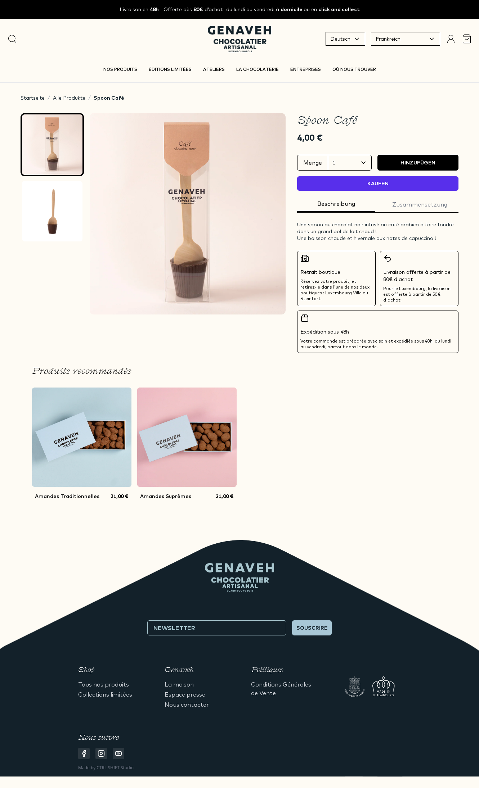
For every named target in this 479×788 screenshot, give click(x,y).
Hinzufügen (417, 162)
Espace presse (185, 694)
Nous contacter (187, 704)
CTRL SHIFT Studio (115, 768)
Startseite (33, 98)
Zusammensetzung (419, 204)
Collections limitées (105, 694)
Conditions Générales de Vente (281, 689)
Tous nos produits (103, 684)
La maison (179, 684)
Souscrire (311, 628)
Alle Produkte (69, 98)
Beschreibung (336, 203)
